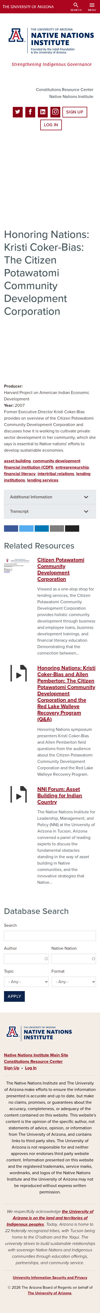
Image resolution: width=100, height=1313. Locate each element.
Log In (51, 125)
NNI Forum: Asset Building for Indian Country (59, 795)
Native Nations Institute (71, 96)
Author (10, 948)
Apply (14, 996)
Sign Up (74, 112)
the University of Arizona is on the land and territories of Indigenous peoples (50, 1218)
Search (10, 925)
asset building (17, 461)
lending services (42, 480)
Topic (9, 971)
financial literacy (19, 473)
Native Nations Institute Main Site (36, 1055)
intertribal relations (56, 473)
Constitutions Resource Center (64, 89)
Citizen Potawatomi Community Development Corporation (60, 569)
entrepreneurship (72, 467)
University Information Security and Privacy (50, 1277)
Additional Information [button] (31, 497)
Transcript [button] (19, 511)
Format (58, 971)
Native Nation (64, 948)
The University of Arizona (49, 1293)
